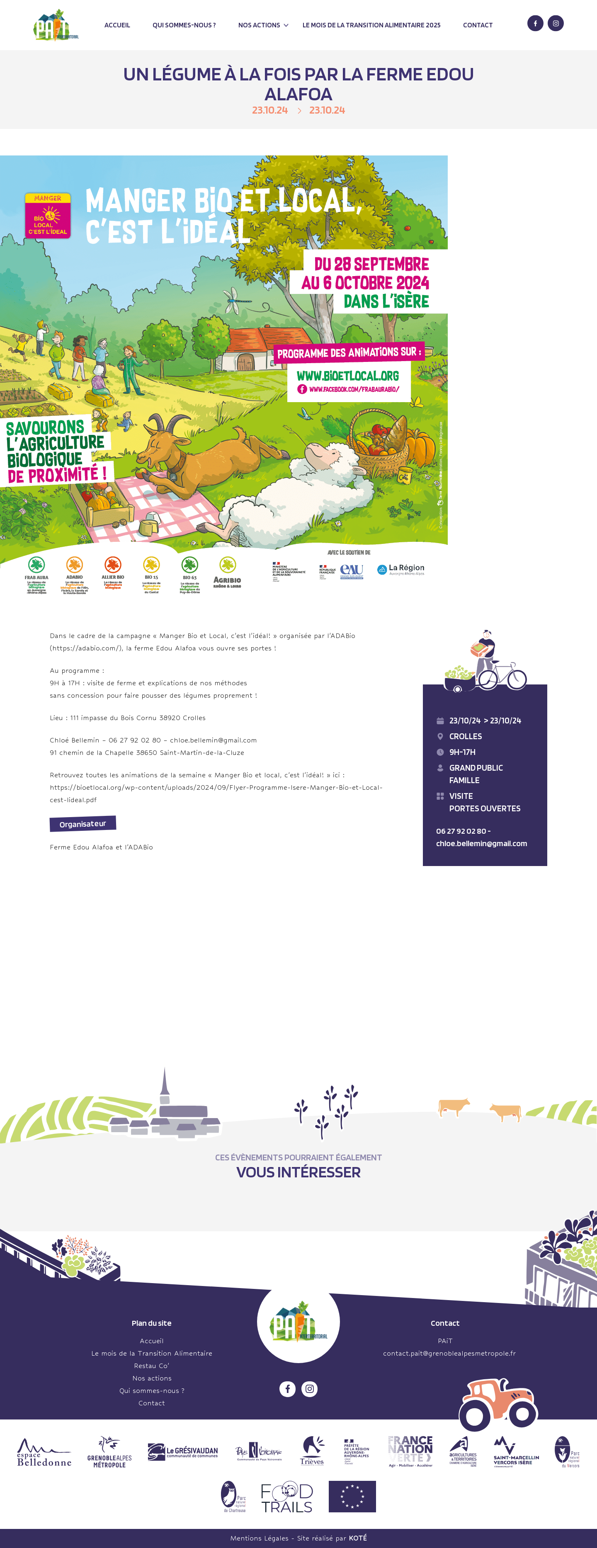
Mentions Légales (259, 1538)
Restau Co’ (152, 1366)
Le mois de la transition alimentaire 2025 (372, 25)
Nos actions (259, 25)
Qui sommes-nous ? (184, 25)
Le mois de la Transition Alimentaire (151, 1353)
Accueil (117, 25)
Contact (478, 25)
